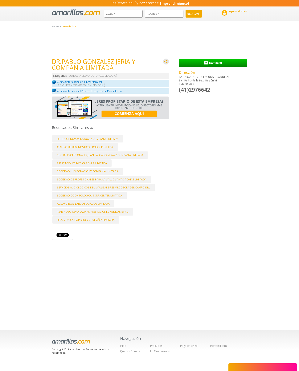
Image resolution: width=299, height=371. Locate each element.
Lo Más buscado (160, 351)
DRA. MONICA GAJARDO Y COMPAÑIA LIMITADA (86, 220)
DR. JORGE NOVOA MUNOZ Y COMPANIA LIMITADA (87, 139)
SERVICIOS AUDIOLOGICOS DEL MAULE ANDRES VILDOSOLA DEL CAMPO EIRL (103, 187)
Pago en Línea (189, 346)
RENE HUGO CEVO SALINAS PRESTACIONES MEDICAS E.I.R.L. (93, 211)
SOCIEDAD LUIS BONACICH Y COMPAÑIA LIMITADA (87, 171)
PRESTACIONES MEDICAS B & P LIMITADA (82, 163)
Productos (156, 346)
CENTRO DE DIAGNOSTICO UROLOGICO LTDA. (85, 147)
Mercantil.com (218, 346)
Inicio (123, 346)
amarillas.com (76, 12)
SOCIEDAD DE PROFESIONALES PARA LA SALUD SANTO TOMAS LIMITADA (101, 179)
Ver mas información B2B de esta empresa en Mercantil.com (89, 91)
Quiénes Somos (130, 351)
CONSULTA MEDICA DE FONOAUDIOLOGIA (92, 75)
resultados (69, 26)
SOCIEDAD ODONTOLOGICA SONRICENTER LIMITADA (89, 195)
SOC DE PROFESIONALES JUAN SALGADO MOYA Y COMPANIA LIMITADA (100, 155)
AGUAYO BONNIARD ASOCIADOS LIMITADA (83, 203)
